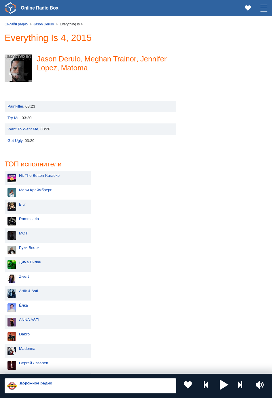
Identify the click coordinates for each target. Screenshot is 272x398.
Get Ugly (14, 140)
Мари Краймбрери (212, 63)
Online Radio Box (41, 8)
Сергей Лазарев (209, 236)
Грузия (115, 341)
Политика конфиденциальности (132, 367)
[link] (10, 8)
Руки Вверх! (206, 120)
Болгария (117, 322)
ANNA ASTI (205, 192)
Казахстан (118, 303)
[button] (224, 386)
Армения (23, 322)
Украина (116, 293)
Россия (21, 293)
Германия (117, 351)
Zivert (200, 149)
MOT (199, 106)
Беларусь (23, 341)
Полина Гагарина (210, 250)
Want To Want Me (22, 129)
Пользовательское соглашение (76, 367)
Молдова (23, 303)
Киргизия (23, 312)
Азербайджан (27, 351)
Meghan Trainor (110, 59)
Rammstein (205, 91)
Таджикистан (120, 312)
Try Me (13, 118)
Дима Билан (206, 135)
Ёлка (199, 178)
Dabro (200, 207)
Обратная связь (175, 367)
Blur (198, 77)
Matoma (74, 68)
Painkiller (15, 106)
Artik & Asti (204, 164)
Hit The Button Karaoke (215, 48)
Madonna (203, 221)
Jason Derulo (59, 59)
